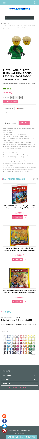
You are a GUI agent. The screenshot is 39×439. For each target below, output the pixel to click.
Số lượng (6, 97)
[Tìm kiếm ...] (19, 18)
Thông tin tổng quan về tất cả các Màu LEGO (16, 320)
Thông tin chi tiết (9, 123)
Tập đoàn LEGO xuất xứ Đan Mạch (23, 84)
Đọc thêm (3, 331)
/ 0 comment (16, 317)
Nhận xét (24, 123)
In (5, 113)
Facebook (9, 108)
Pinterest (20, 108)
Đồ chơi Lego (26, 430)
